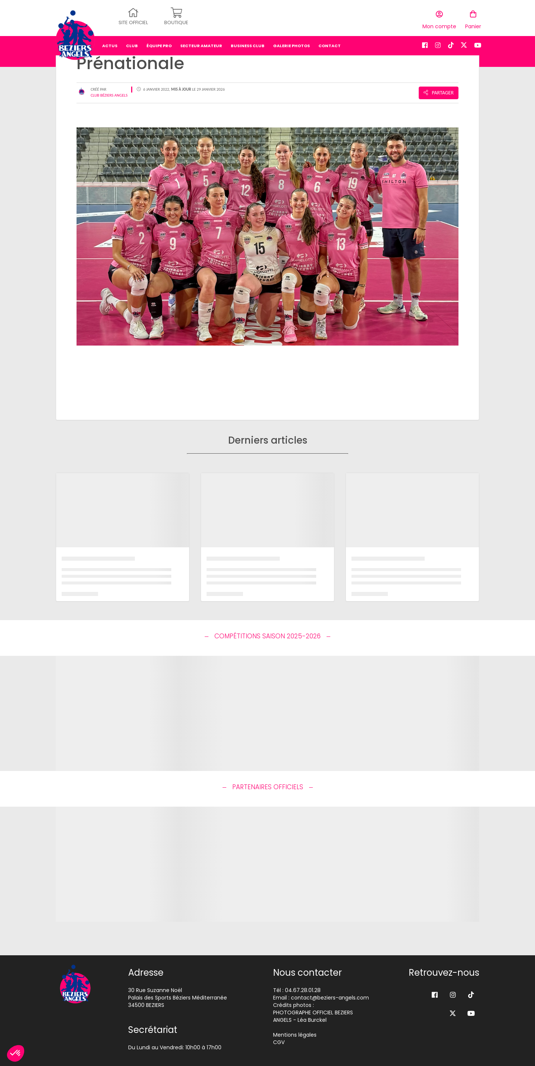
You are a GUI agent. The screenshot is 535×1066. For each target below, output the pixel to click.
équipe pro (159, 43)
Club (132, 43)
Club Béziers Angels (109, 95)
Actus (109, 43)
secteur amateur (201, 43)
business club (248, 43)
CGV (279, 1042)
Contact (329, 43)
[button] (16, 1053)
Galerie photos (291, 43)
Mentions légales (295, 1035)
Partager (439, 93)
